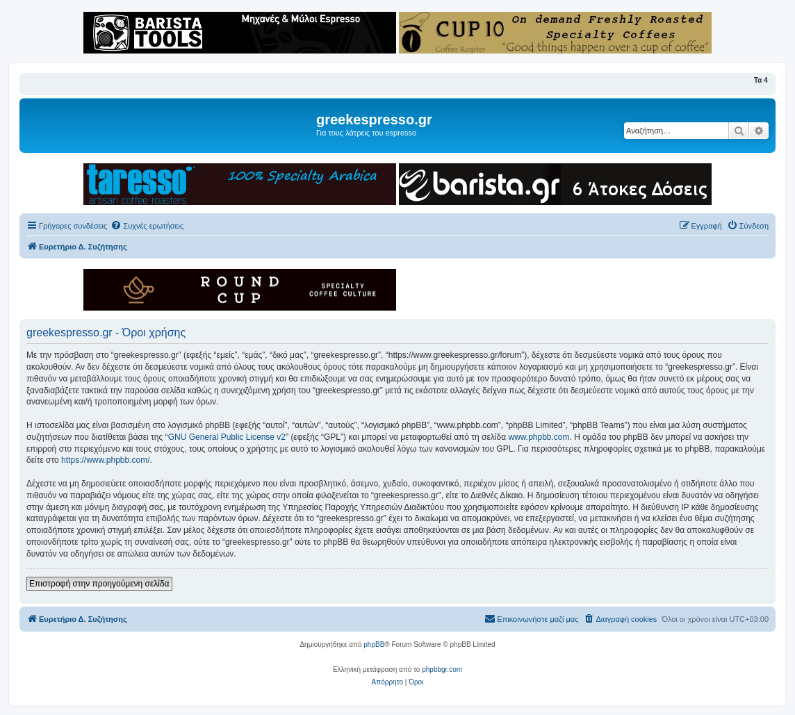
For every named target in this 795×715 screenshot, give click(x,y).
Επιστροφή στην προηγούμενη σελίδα (99, 584)
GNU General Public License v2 (227, 437)
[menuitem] (146, 225)
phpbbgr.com (442, 669)
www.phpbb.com (538, 437)
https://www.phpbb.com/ (105, 460)
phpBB (373, 644)
